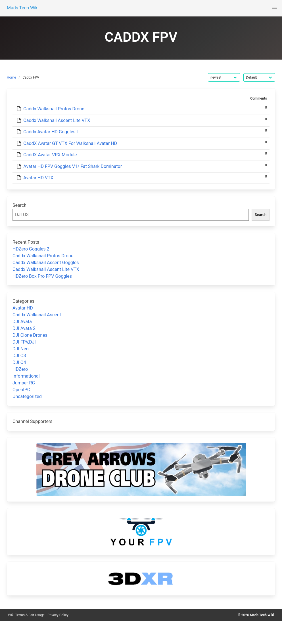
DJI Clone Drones (29, 335)
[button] (274, 7)
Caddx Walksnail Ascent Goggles (45, 262)
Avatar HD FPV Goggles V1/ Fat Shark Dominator (72, 166)
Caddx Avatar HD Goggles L (51, 131)
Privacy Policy (57, 615)
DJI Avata (22, 321)
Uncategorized (27, 396)
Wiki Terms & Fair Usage (26, 615)
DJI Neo (20, 348)
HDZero (20, 369)
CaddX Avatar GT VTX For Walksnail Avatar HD (70, 143)
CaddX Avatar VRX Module (50, 154)
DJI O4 (19, 362)
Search (19, 205)
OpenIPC (21, 389)
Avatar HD (22, 308)
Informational (26, 376)
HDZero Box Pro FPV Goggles (42, 276)
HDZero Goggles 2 (30, 249)
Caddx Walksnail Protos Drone (53, 108)
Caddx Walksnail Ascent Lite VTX (56, 120)
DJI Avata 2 (23, 328)
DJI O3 (19, 355)
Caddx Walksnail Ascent (36, 314)
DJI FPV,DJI (24, 342)
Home (11, 77)
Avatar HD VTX (38, 177)
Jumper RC (23, 383)
